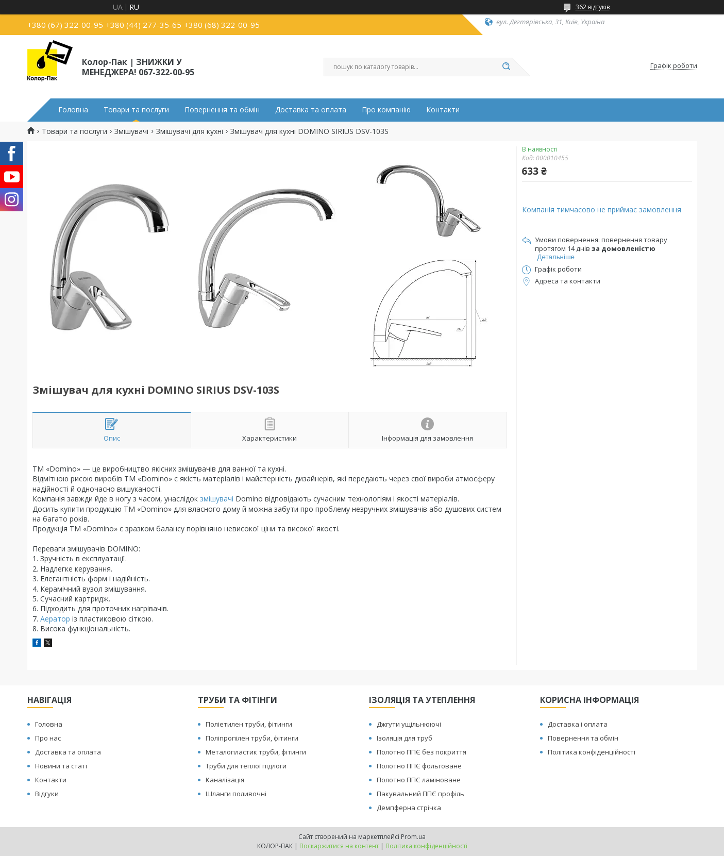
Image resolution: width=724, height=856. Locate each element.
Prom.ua (413, 836)
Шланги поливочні (236, 793)
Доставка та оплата (310, 109)
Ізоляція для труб (404, 738)
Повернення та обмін (222, 109)
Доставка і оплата (578, 724)
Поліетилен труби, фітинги (249, 724)
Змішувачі (131, 131)
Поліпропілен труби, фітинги (252, 738)
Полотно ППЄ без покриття (421, 752)
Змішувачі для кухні (189, 131)
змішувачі (216, 498)
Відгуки (47, 793)
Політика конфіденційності (591, 752)
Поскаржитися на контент (339, 846)
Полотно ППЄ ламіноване (419, 779)
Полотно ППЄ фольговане (419, 765)
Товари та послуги (136, 109)
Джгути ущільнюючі (409, 724)
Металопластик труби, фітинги (256, 752)
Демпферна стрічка (409, 807)
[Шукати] (506, 67)
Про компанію (386, 109)
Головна (73, 109)
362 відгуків (593, 7)
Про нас (48, 738)
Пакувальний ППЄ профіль (420, 793)
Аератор (55, 619)
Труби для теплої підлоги (246, 765)
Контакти (443, 109)
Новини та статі (61, 765)
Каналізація (225, 779)
